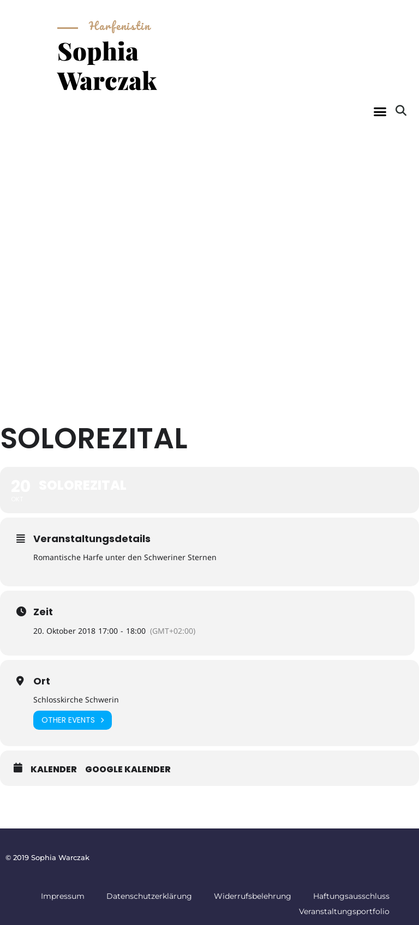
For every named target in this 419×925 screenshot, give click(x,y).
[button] (379, 111)
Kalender (54, 769)
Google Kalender (128, 769)
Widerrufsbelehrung (252, 896)
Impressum (63, 896)
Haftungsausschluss (351, 896)
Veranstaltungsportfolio (344, 911)
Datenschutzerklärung (149, 896)
